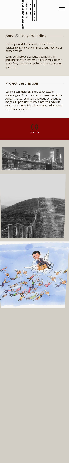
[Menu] (59, 9)
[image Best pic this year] (34, 160)
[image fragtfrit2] (34, 272)
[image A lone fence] (34, 206)
